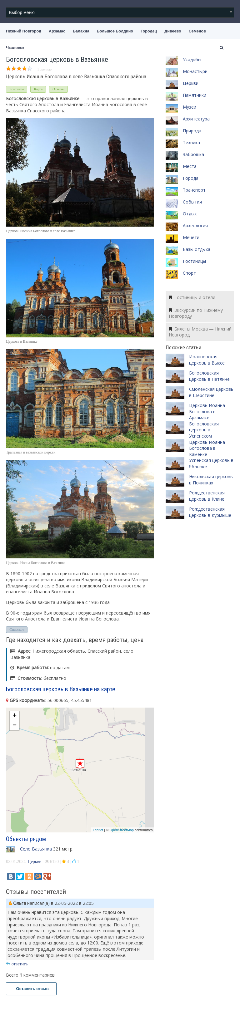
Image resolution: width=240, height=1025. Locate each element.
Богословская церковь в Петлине (209, 376)
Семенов (197, 31)
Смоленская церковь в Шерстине (211, 392)
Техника (191, 142)
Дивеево (172, 31)
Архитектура (196, 119)
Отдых (190, 214)
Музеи (189, 107)
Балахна (81, 31)
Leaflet (98, 830)
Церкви (35, 861)
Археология (195, 225)
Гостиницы (194, 261)
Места (190, 166)
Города (190, 178)
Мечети (191, 237)
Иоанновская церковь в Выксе (207, 360)
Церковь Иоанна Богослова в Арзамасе (207, 411)
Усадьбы (192, 59)
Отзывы (58, 89)
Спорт (189, 273)
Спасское (16, 629)
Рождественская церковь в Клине (207, 496)
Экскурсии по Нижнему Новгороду (196, 313)
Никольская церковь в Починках (211, 479)
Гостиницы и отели (192, 297)
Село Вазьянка (36, 849)
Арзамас (57, 31)
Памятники (194, 95)
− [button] (14, 725)
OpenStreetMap (121, 830)
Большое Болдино (115, 31)
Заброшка (193, 154)
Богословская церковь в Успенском (204, 430)
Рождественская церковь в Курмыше (210, 512)
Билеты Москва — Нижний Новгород (200, 332)
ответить (17, 964)
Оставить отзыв (31, 988)
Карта (38, 89)
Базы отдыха (196, 249)
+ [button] (14, 716)
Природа (192, 131)
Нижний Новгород (23, 31)
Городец (149, 31)
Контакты (16, 89)
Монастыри (195, 71)
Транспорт (194, 190)
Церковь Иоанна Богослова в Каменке (207, 448)
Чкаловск (15, 48)
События (192, 202)
